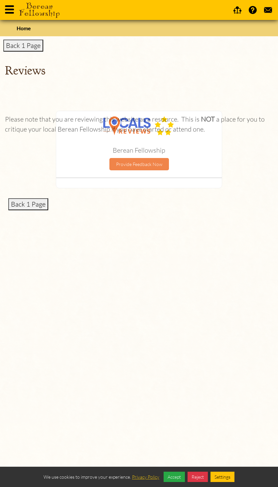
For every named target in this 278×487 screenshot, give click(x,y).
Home (24, 28)
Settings (222, 477)
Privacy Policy (145, 477)
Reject (198, 477)
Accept (174, 477)
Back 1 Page (23, 45)
